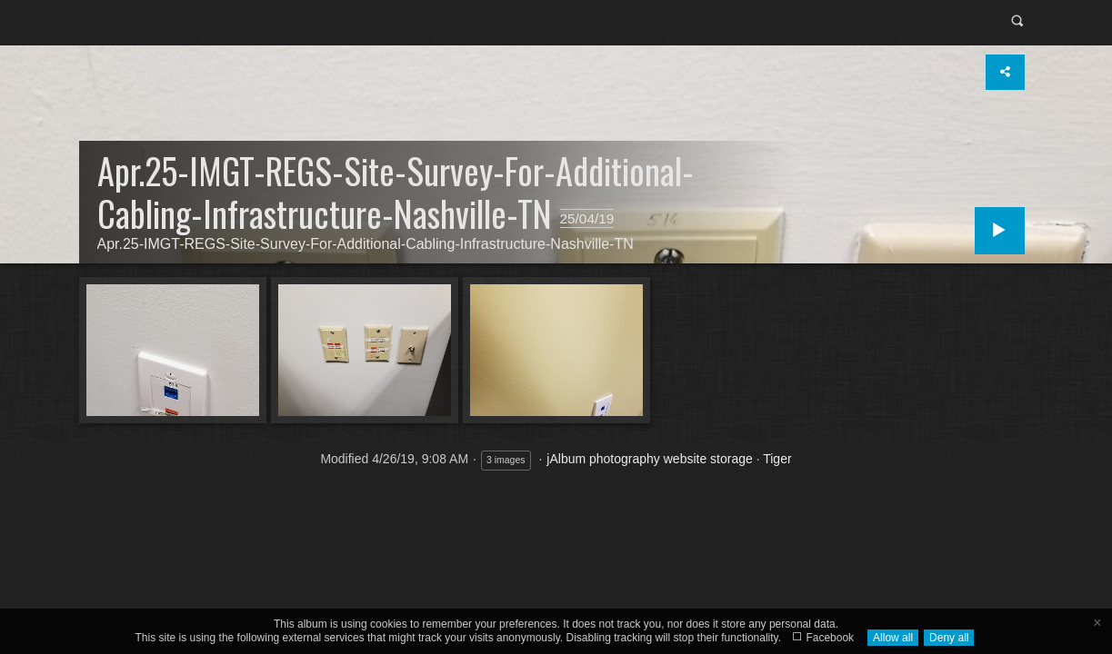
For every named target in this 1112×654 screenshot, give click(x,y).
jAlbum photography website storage (649, 458)
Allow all (893, 637)
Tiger (777, 458)
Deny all (948, 637)
